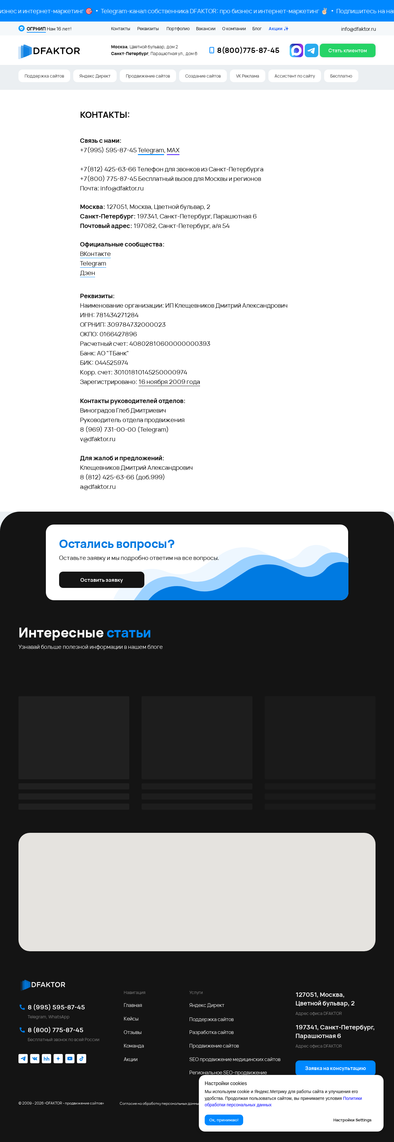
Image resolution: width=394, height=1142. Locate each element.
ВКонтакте (95, 254)
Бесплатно (341, 76)
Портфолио (178, 28)
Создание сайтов (203, 76)
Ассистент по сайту (295, 76)
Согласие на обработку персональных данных (160, 1103)
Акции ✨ (279, 28)
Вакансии (205, 28)
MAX (173, 150)
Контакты (120, 28)
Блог (257, 28)
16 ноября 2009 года (169, 381)
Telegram (151, 150)
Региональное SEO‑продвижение (228, 1072)
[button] (348, 50)
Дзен (87, 273)
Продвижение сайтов (148, 76)
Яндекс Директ (95, 76)
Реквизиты (148, 28)
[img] (42, 984)
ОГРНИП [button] (36, 29)
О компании (234, 28)
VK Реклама (247, 76)
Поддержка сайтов (44, 76)
